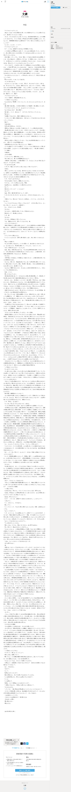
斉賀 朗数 (53, 3)
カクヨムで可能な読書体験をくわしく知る (25, 774)
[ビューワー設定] (45, 1)
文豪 (52, 2)
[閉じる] (18, 740)
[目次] (48, 1)
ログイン (29, 772)
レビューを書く (55, 7)
